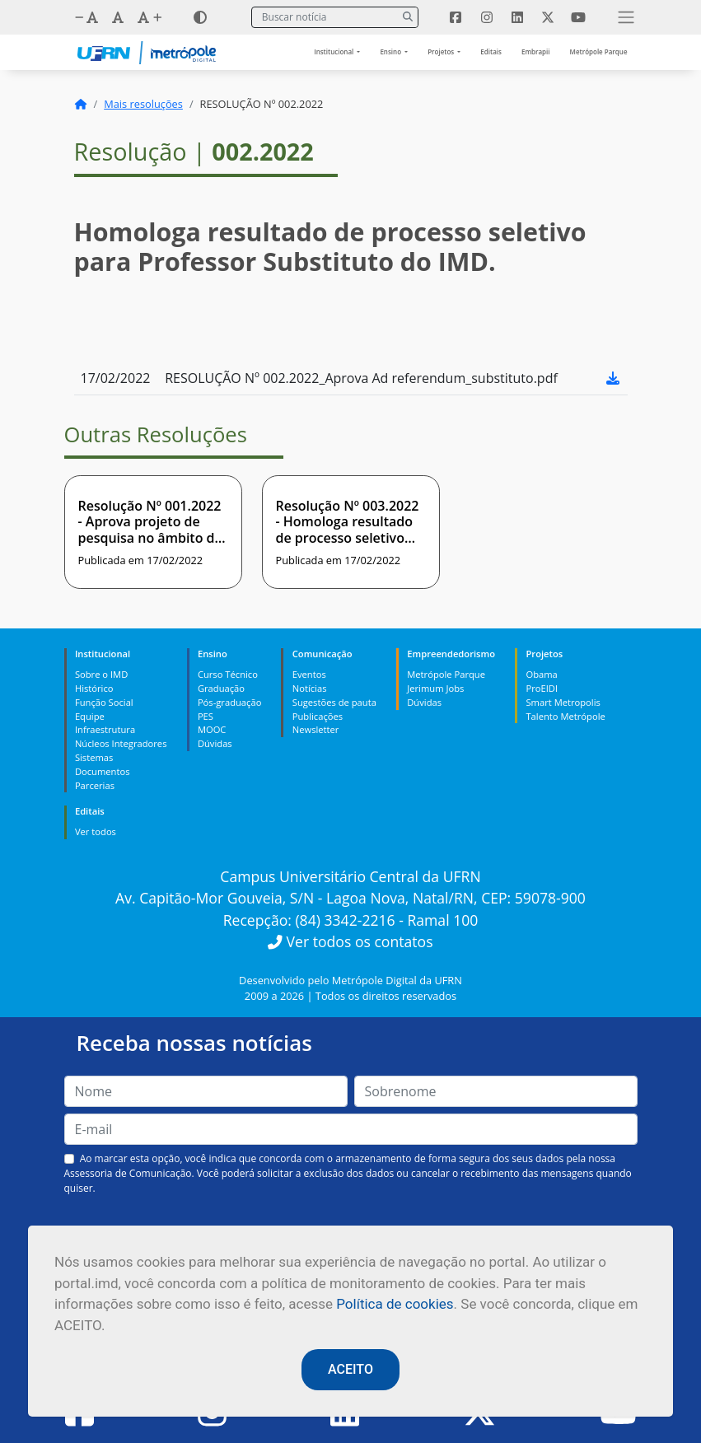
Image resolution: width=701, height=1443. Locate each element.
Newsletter (315, 729)
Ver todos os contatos (350, 941)
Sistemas (94, 757)
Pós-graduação (229, 702)
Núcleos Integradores (121, 743)
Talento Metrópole (565, 716)
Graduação (221, 688)
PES (205, 716)
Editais (491, 51)
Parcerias (94, 785)
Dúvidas (215, 743)
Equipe (90, 716)
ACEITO (350, 1369)
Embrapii (535, 51)
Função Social (104, 702)
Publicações (317, 716)
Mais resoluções (143, 103)
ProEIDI (542, 688)
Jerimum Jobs (435, 688)
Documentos (102, 771)
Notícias (309, 688)
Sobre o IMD (101, 674)
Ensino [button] (391, 51)
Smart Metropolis (563, 702)
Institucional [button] (334, 51)
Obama (541, 674)
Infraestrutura (105, 729)
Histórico (94, 688)
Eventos (309, 674)
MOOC (212, 729)
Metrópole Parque (599, 51)
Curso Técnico (228, 674)
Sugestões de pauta (334, 702)
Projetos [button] (442, 51)
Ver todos (95, 831)
